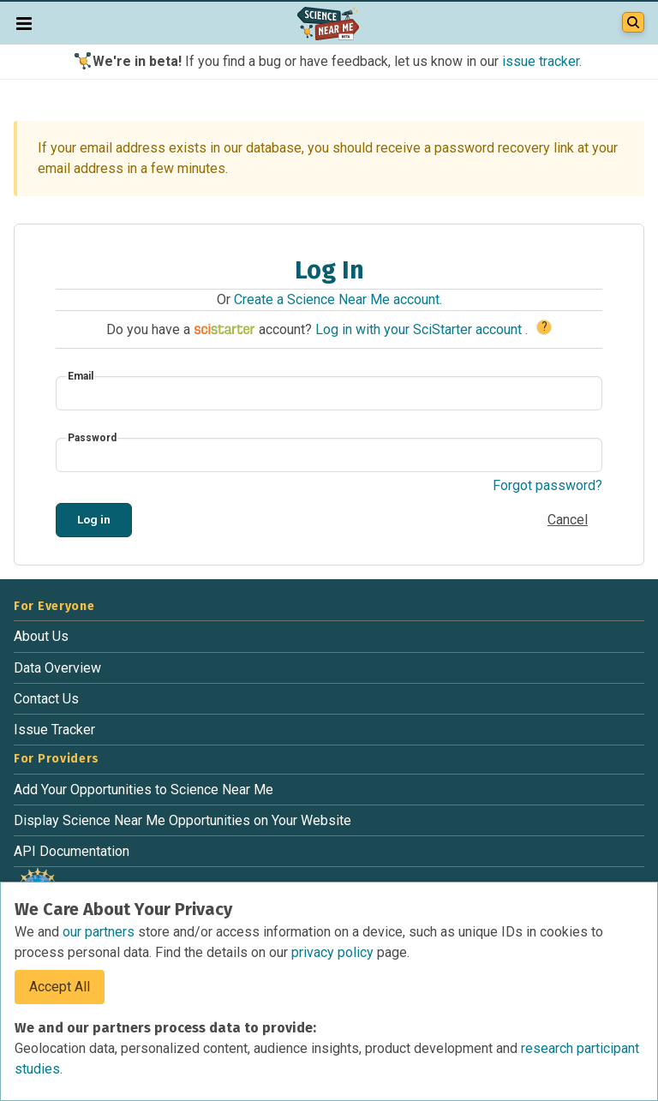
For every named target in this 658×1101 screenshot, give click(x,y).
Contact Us (46, 699)
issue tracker (540, 61)
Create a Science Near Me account (337, 299)
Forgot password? (547, 485)
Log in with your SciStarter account (420, 329)
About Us (41, 636)
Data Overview (57, 668)
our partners (100, 932)
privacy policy (334, 952)
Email (80, 376)
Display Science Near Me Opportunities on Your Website (182, 820)
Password (92, 438)
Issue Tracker (54, 729)
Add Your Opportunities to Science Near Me (143, 789)
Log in (94, 519)
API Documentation (71, 851)
